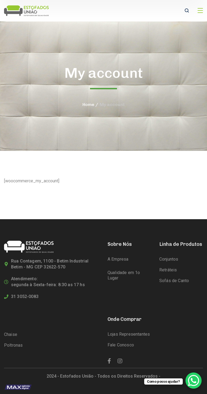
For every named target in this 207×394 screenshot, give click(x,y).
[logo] (26, 10)
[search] (187, 11)
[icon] (109, 361)
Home (88, 104)
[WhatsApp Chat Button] (193, 380)
